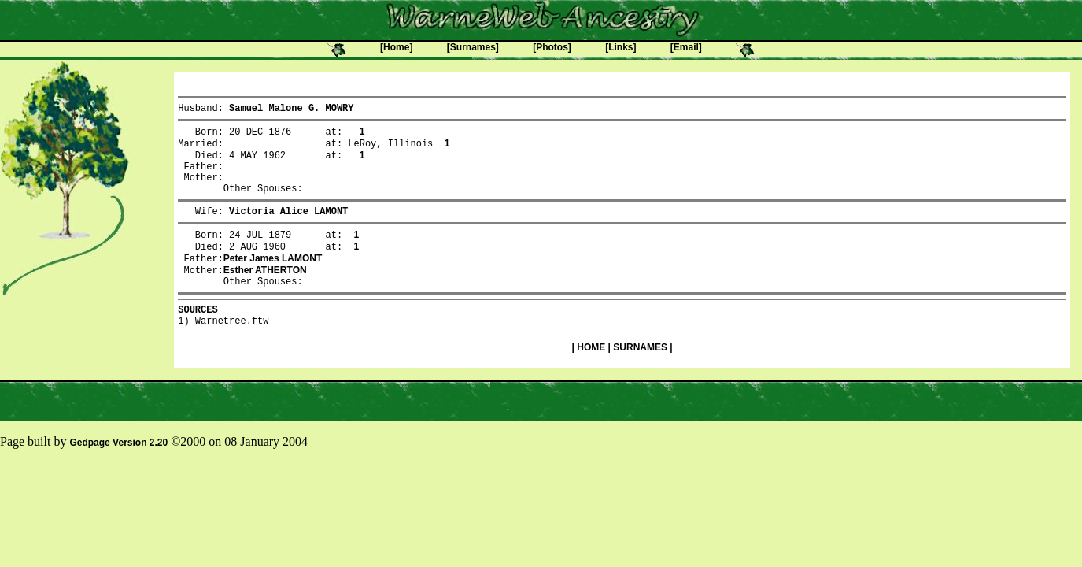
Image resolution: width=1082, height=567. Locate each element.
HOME (591, 377)
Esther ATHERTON (265, 292)
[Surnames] (473, 47)
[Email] (686, 47)
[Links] (620, 47)
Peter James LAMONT (272, 279)
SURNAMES (640, 377)
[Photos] (552, 47)
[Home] (396, 47)
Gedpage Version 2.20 (118, 472)
